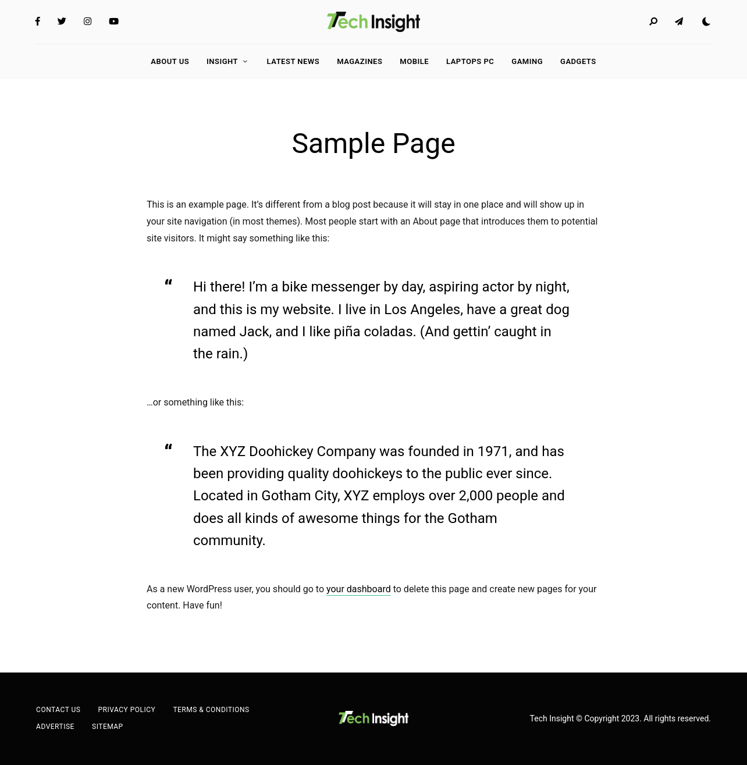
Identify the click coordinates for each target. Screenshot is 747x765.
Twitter (62, 21)
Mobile (414, 61)
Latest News (293, 61)
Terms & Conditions (211, 710)
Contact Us (58, 710)
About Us (170, 61)
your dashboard (358, 589)
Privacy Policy (126, 710)
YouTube (113, 21)
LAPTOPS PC (470, 61)
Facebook (37, 21)
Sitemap (107, 727)
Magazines (359, 61)
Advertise (55, 727)
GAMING (527, 61)
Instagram (87, 21)
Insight (222, 61)
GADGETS (578, 61)
